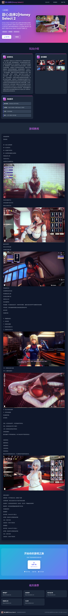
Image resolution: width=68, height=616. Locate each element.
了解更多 (17, 37)
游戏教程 (55, 2)
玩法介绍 (47, 2)
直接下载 (63, 2)
